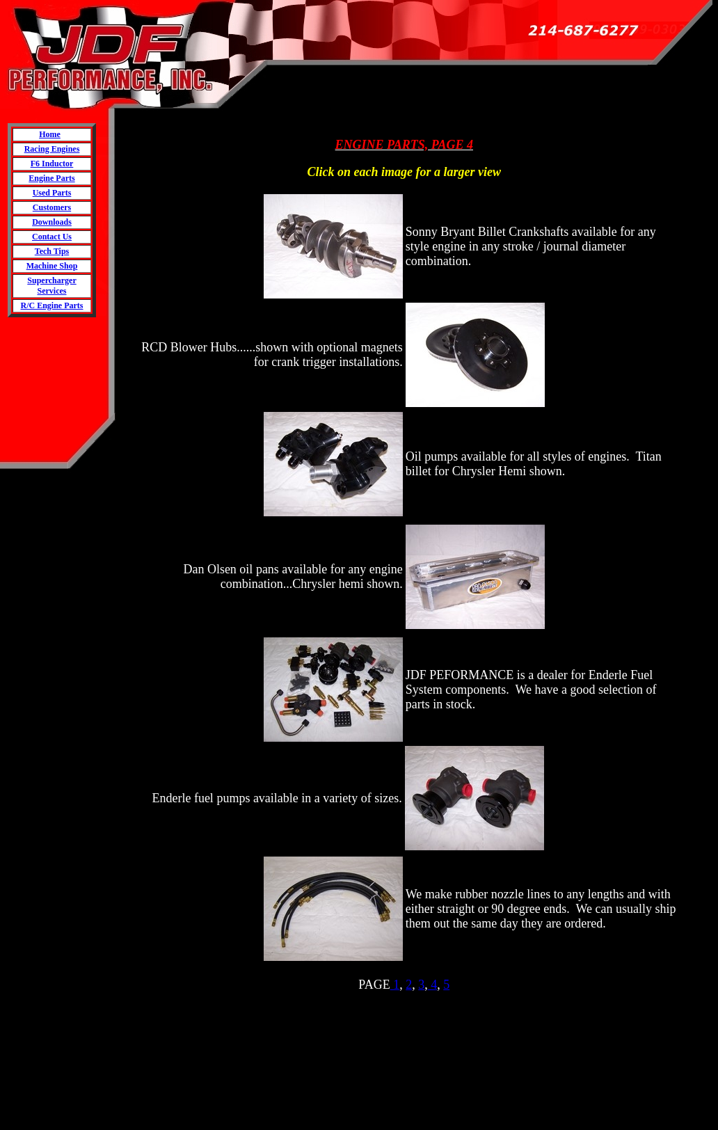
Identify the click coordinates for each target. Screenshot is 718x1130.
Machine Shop (52, 266)
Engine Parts (51, 178)
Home (50, 134)
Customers (52, 207)
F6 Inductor (52, 163)
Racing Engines (52, 149)
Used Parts (52, 193)
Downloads (52, 222)
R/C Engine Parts (52, 305)
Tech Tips (52, 251)
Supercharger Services (51, 286)
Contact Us (52, 236)
